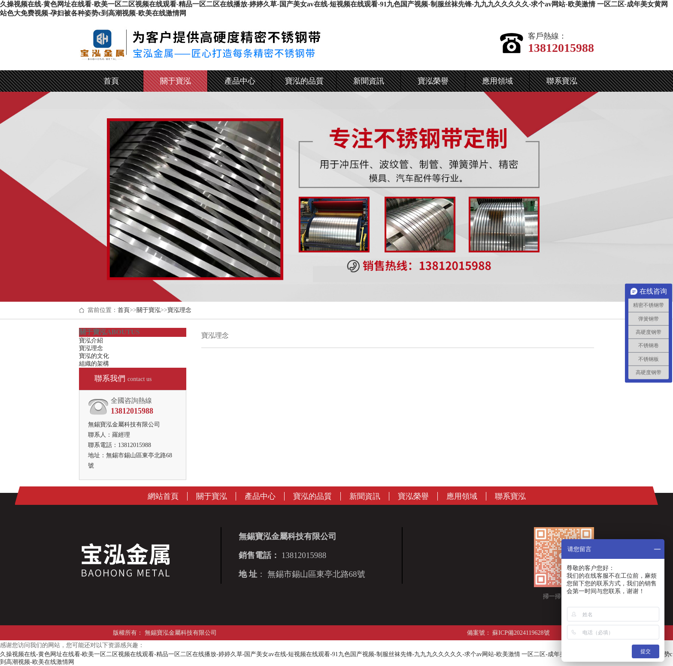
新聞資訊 (364, 496)
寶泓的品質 (312, 496)
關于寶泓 (148, 310)
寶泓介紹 (91, 340)
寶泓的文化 (94, 356)
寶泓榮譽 (413, 496)
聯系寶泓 (510, 496)
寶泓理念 (179, 310)
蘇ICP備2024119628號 (520, 633)
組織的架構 (94, 363)
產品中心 (260, 496)
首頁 (124, 310)
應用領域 (461, 496)
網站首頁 (163, 496)
